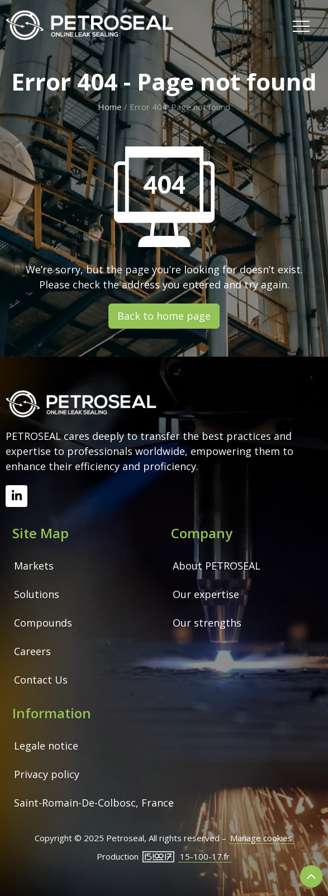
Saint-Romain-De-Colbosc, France (94, 802)
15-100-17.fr (205, 856)
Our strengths (207, 622)
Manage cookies (261, 837)
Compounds (43, 622)
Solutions (36, 594)
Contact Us (41, 679)
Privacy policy (46, 774)
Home (110, 106)
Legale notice (46, 745)
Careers (32, 651)
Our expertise (206, 594)
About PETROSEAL (216, 565)
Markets (34, 565)
